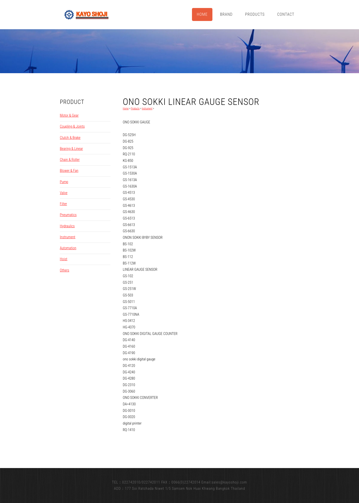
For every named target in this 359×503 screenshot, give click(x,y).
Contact (285, 14)
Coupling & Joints (72, 126)
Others (64, 270)
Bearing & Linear (71, 148)
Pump (64, 182)
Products (255, 14)
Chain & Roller (70, 159)
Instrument (67, 237)
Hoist (63, 259)
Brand (226, 14)
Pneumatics (68, 215)
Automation (68, 248)
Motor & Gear (69, 115)
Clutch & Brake (70, 137)
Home (202, 14)
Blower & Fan (69, 170)
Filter (63, 204)
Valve (63, 193)
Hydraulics (67, 226)
